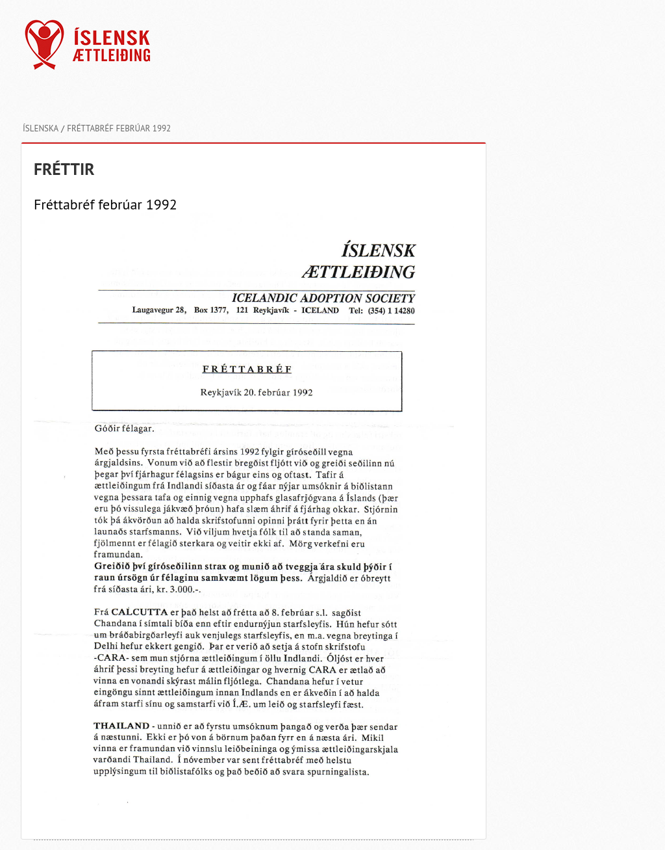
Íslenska (40, 128)
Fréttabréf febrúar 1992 (119, 128)
